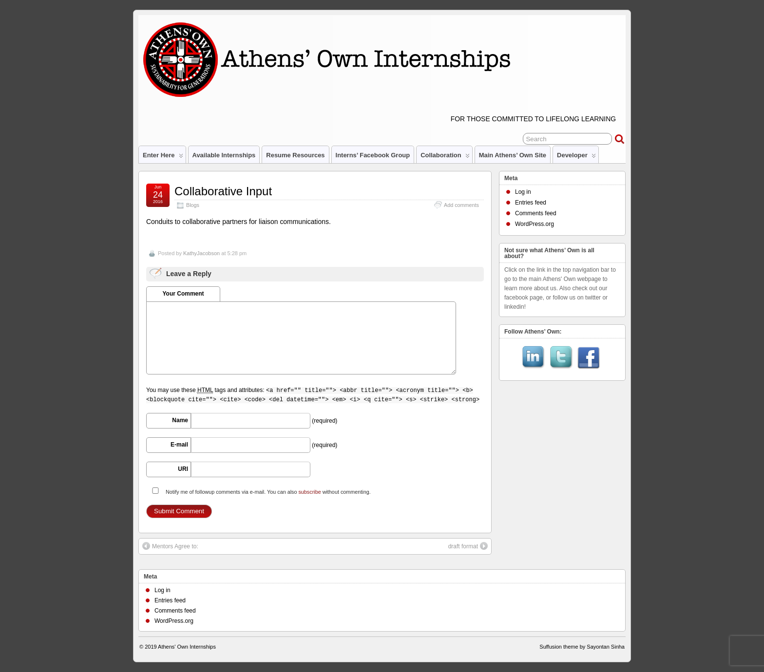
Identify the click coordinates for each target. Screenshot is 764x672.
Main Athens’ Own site (512, 155)
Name (180, 420)
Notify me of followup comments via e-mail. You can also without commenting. (259, 491)
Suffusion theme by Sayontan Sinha (582, 647)
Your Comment (183, 293)
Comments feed (535, 213)
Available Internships (224, 155)
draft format (468, 546)
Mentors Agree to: (170, 546)
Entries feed (530, 202)
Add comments (461, 205)
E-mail (179, 444)
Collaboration (444, 157)
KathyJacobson (201, 253)
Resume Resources (295, 155)
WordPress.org (534, 224)
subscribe (309, 492)
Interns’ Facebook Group (373, 155)
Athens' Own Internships (187, 647)
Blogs (192, 205)
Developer (576, 157)
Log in (523, 191)
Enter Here (163, 157)
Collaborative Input (223, 191)
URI (183, 469)
